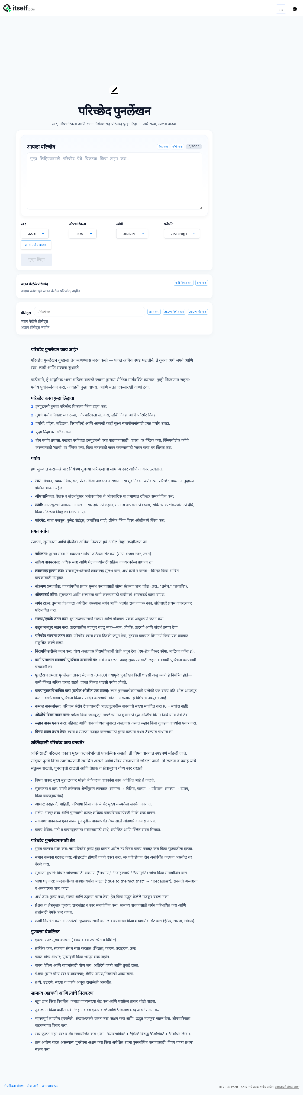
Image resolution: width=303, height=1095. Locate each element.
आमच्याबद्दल (50, 1088)
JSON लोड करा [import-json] (197, 314)
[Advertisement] (253, 155)
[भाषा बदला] (295, 9)
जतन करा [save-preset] (154, 314)
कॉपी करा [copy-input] (177, 149)
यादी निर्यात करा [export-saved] (183, 285)
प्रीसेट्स (26, 315)
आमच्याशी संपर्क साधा (287, 1089)
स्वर (23, 226)
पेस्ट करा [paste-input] (163, 149)
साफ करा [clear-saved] (201, 285)
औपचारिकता (77, 226)
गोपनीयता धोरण (13, 1088)
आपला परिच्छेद (41, 149)
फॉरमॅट (169, 226)
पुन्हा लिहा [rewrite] (36, 261)
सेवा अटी (32, 1088)
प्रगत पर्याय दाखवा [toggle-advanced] (36, 247)
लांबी (119, 226)
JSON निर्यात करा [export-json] (174, 314)
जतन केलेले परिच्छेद (34, 286)
